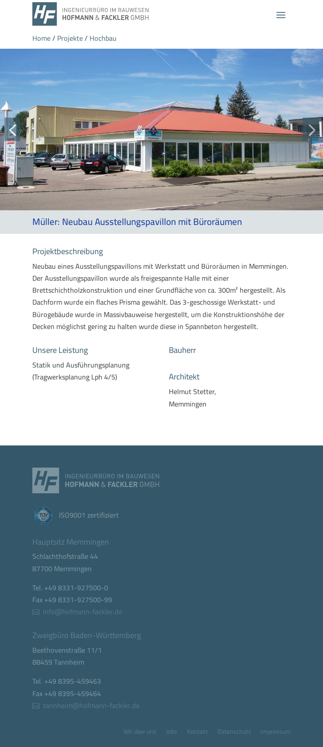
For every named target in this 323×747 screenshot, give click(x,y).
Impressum (276, 732)
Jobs (171, 732)
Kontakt (197, 732)
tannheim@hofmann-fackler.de (91, 705)
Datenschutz (234, 732)
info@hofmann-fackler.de (82, 611)
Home (41, 38)
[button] (12, 129)
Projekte (70, 38)
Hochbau (103, 38)
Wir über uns (140, 732)
